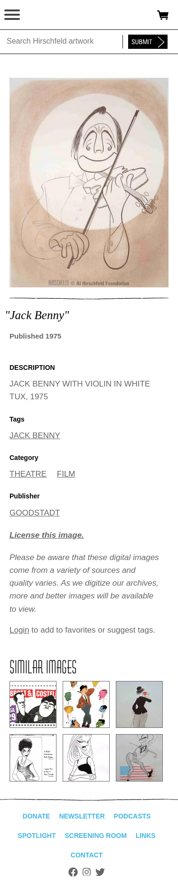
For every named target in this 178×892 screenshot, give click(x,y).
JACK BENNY (34, 435)
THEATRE (28, 473)
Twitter (100, 872)
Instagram (87, 872)
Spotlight (37, 835)
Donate (36, 816)
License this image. (46, 535)
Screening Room (96, 835)
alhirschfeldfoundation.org (40, 15)
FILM (66, 473)
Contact (87, 855)
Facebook (73, 872)
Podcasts (132, 816)
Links (146, 835)
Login (19, 630)
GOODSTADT (34, 512)
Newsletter (81, 816)
